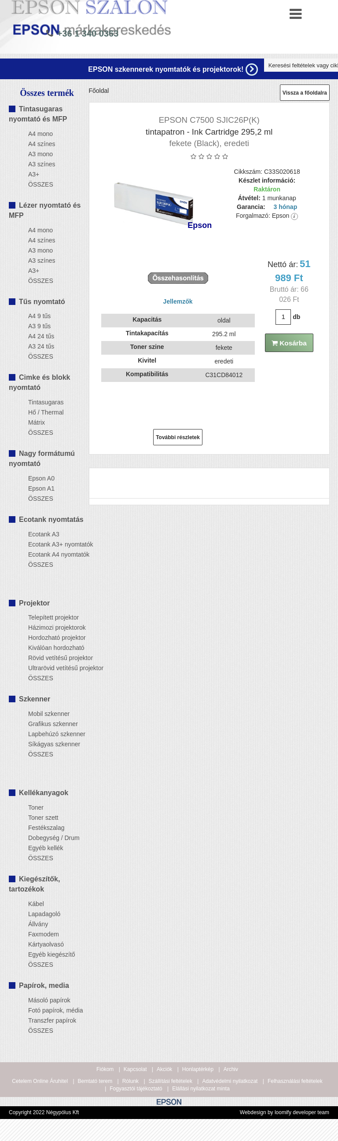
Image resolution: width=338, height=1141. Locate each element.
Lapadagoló (44, 913)
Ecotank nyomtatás (51, 519)
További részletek (178, 437)
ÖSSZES (40, 184)
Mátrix (36, 422)
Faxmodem (43, 934)
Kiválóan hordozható (49, 647)
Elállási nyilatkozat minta (201, 1089)
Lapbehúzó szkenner (49, 733)
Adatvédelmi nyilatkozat (229, 1081)
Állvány (38, 924)
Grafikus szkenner (49, 723)
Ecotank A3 (43, 534)
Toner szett (43, 817)
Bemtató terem (95, 1081)
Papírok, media (44, 985)
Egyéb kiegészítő (49, 954)
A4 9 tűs (39, 315)
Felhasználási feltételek (295, 1081)
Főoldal (99, 90)
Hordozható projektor (49, 637)
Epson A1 (41, 488)
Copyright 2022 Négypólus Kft (44, 1112)
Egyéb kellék (45, 847)
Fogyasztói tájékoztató (136, 1089)
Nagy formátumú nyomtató (42, 458)
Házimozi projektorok (49, 627)
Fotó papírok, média (49, 1010)
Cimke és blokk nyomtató (39, 382)
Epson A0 (41, 478)
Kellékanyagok (43, 792)
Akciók (164, 1069)
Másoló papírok (49, 1000)
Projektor (34, 603)
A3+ (33, 174)
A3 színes (41, 164)
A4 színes (41, 143)
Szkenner (34, 699)
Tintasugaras (45, 402)
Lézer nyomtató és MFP (45, 210)
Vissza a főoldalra (305, 93)
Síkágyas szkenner (49, 744)
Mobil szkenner (49, 713)
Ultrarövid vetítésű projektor (49, 667)
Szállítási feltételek (170, 1081)
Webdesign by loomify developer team (284, 1112)
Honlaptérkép (197, 1069)
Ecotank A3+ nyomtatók (49, 544)
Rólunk (130, 1081)
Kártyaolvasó (46, 944)
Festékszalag (46, 827)
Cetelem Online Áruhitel (40, 1081)
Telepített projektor (49, 617)
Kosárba (289, 343)
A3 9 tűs (39, 326)
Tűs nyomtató (42, 301)
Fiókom (105, 1069)
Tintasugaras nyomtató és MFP (38, 114)
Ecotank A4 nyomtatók (49, 554)
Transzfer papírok (49, 1020)
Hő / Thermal (46, 412)
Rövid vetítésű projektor (49, 657)
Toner (36, 807)
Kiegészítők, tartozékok (34, 884)
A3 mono (40, 154)
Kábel (36, 903)
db (296, 316)
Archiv (231, 1069)
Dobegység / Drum (49, 837)
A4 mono (40, 133)
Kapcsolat (135, 1069)
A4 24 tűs (41, 336)
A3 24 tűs (41, 346)
